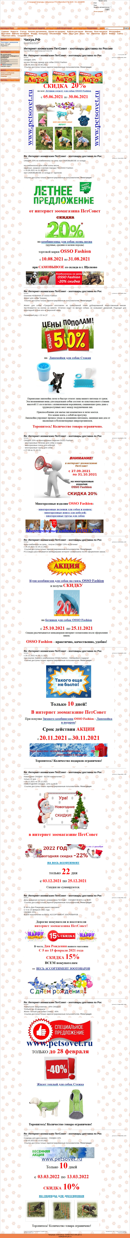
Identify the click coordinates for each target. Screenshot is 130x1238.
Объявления (55, 34)
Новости (14, 31)
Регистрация (86, 67)
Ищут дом (73, 34)
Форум (34, 34)
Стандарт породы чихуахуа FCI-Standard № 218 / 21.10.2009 (56, 2)
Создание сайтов (25, 36)
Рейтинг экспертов (20, 34)
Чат (87, 34)
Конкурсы (43, 34)
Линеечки (95, 34)
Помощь (4, 76)
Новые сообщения (7, 73)
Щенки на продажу (56, 31)
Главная (5, 31)
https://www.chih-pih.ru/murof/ (31, 43)
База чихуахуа (100, 31)
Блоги (104, 34)
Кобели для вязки (75, 31)
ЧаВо (65, 34)
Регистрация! (98, 11)
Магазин (88, 31)
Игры (82, 34)
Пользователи (6, 74)
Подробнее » (5, 45)
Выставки (5, 34)
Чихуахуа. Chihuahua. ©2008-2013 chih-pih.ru (65, 1235)
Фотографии (114, 31)
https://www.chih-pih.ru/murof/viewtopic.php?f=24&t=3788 (38, 51)
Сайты (120, 34)
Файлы (112, 34)
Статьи (23, 31)
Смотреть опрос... (6, 66)
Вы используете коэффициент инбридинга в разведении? (10, 56)
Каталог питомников (37, 31)
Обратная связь (8, 36)
